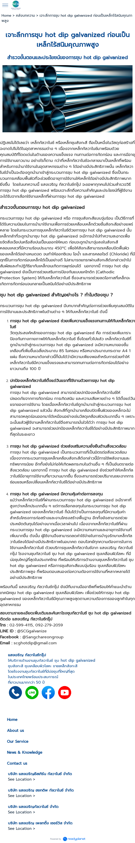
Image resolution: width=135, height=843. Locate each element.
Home (6, 15)
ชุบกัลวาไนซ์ (43, 660)
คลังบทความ (25, 15)
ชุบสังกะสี (15, 666)
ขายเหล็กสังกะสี (65, 666)
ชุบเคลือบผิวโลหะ (38, 666)
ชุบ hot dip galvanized (70, 35)
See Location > (21, 779)
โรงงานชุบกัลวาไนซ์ (29, 671)
